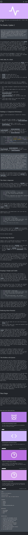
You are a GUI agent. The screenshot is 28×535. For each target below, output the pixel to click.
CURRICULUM (5, 511)
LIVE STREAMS (5, 510)
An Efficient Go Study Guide (7, 481)
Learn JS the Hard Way (12, 20)
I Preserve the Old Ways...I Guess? (9, 524)
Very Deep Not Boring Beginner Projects (10, 526)
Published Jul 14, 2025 (22, 488)
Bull (10, 374)
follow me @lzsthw (4, 495)
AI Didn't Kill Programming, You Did (9, 423)
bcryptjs (4, 132)
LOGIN (4, 504)
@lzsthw (11, 35)
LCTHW (2, 491)
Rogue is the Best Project (8, 525)
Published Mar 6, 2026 (23, 429)
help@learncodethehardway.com (8, 505)
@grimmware (12, 53)
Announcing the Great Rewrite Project (9, 442)
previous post (6, 41)
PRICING (4, 502)
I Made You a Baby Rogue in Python (9, 461)
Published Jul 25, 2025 (22, 468)
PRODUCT (4, 501)
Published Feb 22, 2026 (22, 448)
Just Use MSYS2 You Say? (7, 529)
